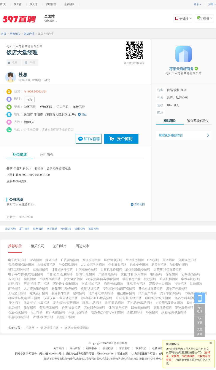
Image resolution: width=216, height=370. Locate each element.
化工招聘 (36, 312)
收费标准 (157, 348)
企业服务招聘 (117, 264)
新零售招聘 (159, 264)
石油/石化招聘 (17, 312)
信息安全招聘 (139, 264)
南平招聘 (52, 228)
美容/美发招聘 (48, 307)
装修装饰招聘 (60, 293)
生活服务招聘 (135, 260)
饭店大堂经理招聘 (77, 328)
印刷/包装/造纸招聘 (128, 298)
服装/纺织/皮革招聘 (37, 302)
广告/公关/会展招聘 (59, 274)
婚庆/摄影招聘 (71, 307)
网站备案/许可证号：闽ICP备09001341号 (38, 353)
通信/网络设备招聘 (137, 269)
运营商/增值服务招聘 (168, 269)
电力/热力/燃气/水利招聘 (107, 312)
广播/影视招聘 (107, 274)
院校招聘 (150, 279)
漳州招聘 (80, 228)
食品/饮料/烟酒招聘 (187, 298)
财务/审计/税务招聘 (64, 288)
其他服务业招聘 (94, 307)
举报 (32, 62)
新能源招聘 (134, 312)
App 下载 (199, 320)
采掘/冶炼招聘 (77, 312)
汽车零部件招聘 (170, 293)
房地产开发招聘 (176, 288)
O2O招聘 (153, 260)
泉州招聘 (38, 228)
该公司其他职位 (197, 120)
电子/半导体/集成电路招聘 (25, 274)
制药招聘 (14, 283)
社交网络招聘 (68, 264)
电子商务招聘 (17, 260)
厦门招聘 (24, 228)
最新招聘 (69, 4)
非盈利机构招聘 (18, 317)
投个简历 (125, 139)
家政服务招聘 (163, 307)
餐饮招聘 (192, 302)
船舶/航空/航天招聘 (158, 298)
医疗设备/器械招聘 (65, 283)
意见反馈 (199, 331)
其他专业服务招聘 (150, 288)
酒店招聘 (14, 307)
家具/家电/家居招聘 (66, 302)
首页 (3, 33)
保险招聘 (172, 274)
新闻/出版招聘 (85, 274)
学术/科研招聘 (190, 279)
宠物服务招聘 (184, 307)
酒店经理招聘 (49, 328)
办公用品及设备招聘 (169, 302)
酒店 (41, 168)
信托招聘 (30, 279)
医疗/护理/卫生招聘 (37, 283)
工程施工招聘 (17, 293)
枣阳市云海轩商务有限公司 (24, 46)
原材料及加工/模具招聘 (96, 298)
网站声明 (75, 348)
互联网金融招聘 (49, 279)
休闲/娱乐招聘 (118, 307)
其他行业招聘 (66, 317)
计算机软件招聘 (62, 269)
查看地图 (139, 204)
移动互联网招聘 (18, 269)
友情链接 (108, 348)
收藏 (14, 62)
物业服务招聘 (126, 293)
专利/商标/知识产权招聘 (119, 288)
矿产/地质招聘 (55, 312)
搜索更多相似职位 (171, 135)
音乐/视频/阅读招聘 (21, 264)
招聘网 (30, 328)
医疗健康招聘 (113, 260)
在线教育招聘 (46, 264)
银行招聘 (156, 274)
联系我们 (141, 348)
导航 (84, 114)
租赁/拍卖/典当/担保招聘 (102, 279)
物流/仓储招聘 (113, 283)
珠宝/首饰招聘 (114, 302)
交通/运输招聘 (90, 283)
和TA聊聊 (92, 139)
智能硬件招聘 (179, 264)
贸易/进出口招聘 (160, 283)
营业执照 (122, 353)
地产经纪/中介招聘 (101, 293)
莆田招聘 (93, 228)
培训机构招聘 (169, 279)
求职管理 (51, 4)
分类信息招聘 (187, 260)
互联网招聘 (40, 269)
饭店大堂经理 (45, 33)
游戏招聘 (36, 260)
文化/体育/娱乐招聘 (134, 274)
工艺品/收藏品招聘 (139, 302)
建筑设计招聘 (39, 293)
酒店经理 (29, 33)
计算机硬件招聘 (86, 269)
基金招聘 (14, 279)
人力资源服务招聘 (93, 264)
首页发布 (124, 348)
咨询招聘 (180, 283)
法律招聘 (196, 283)
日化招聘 (14, 302)
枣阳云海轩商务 (183, 69)
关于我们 (58, 348)
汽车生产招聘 (147, 293)
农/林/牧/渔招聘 (43, 317)
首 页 (3, 4)
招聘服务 (91, 348)
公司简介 (47, 154)
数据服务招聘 (92, 260)
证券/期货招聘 (190, 274)
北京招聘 (10, 228)
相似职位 (170, 120)
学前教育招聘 (131, 279)
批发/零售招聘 (135, 283)
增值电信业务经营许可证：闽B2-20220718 (89, 353)
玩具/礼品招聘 (91, 302)
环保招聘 (152, 312)
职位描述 (20, 154)
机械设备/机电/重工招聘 (24, 298)
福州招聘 (66, 228)
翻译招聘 (14, 288)
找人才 (34, 4)
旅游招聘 (169, 260)
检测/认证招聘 (90, 288)
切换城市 (50, 20)
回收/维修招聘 (140, 307)
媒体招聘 (51, 260)
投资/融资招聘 (73, 279)
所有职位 (15, 33)
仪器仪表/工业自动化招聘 (60, 298)
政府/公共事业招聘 (173, 312)
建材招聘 (79, 293)
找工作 (18, 4)
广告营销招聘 (70, 260)
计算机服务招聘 (111, 269)
